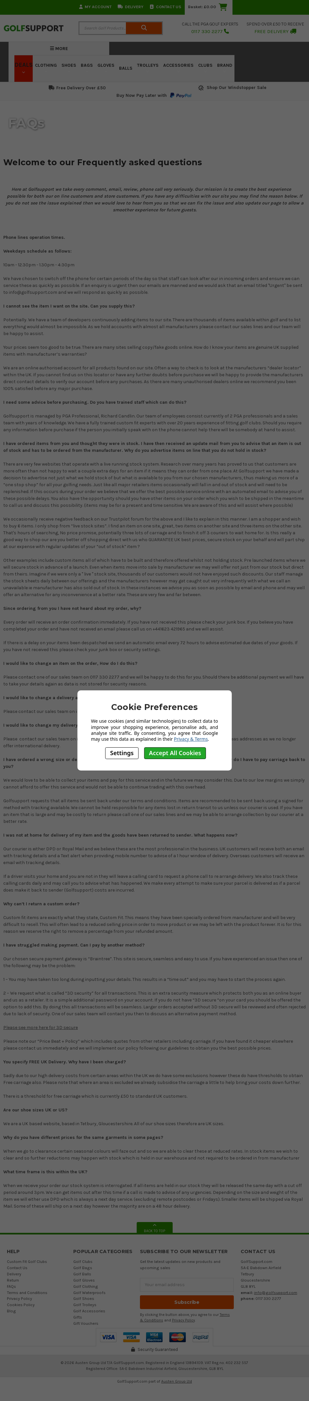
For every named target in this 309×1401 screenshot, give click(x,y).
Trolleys (148, 67)
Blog (11, 1310)
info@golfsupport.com (275, 1292)
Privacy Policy (19, 1298)
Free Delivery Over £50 (77, 88)
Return (13, 1280)
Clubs (205, 67)
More (59, 48)
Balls (125, 68)
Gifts (77, 1317)
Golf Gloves (84, 1280)
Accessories (178, 67)
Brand (224, 67)
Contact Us (165, 6)
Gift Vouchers (85, 1323)
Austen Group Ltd (176, 1381)
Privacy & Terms (191, 739)
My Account (95, 6)
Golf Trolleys (84, 1304)
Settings (122, 753)
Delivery (131, 6)
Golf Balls (82, 1273)
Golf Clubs (83, 1261)
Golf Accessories (89, 1310)
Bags (87, 67)
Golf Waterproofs (89, 1292)
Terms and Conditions (27, 1292)
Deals (23, 67)
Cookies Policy (21, 1304)
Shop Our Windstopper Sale (231, 87)
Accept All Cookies (175, 753)
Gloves (105, 67)
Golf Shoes (83, 1298)
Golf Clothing (85, 1286)
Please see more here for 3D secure (40, 1027)
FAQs (11, 1286)
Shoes (68, 67)
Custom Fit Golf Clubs (27, 1261)
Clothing (46, 67)
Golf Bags (82, 1267)
